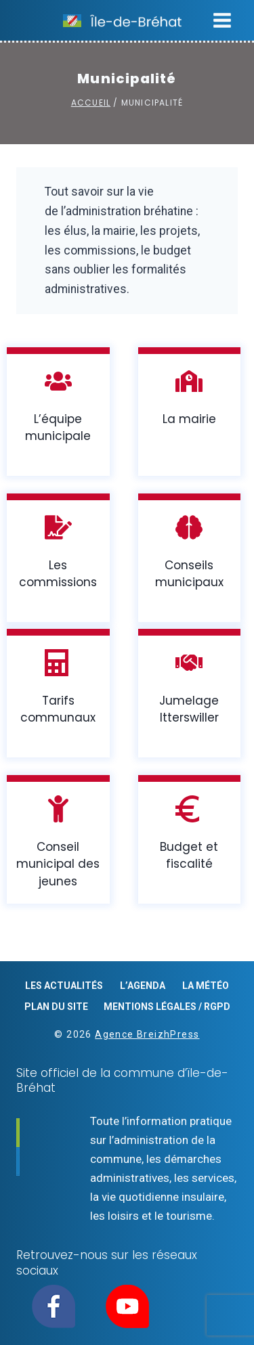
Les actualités (64, 985)
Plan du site (56, 1006)
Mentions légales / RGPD (167, 1006)
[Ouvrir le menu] (222, 20)
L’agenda (142, 985)
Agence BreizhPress (147, 1034)
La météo (205, 985)
